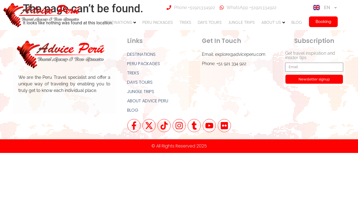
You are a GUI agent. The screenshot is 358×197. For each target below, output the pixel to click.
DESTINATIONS (118, 22)
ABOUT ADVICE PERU (147, 101)
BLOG (296, 22)
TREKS (185, 22)
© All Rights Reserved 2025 (179, 146)
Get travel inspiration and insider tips (310, 55)
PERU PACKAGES (157, 22)
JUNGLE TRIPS (241, 22)
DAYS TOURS (210, 22)
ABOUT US (271, 22)
